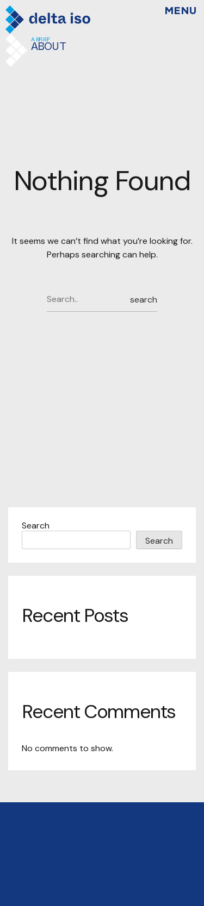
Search (36, 525)
